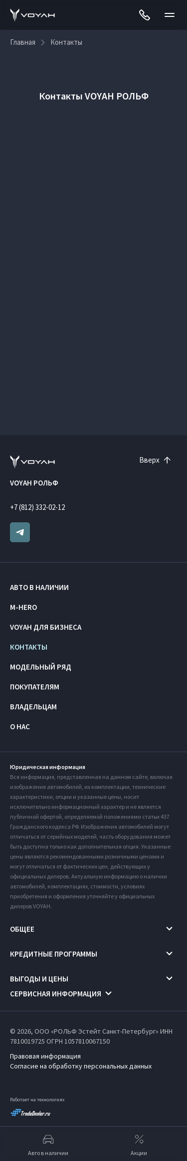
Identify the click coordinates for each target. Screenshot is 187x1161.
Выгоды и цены (39, 978)
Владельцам (33, 706)
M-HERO (23, 607)
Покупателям (34, 686)
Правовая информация (45, 1056)
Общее (22, 929)
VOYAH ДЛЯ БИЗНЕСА (45, 627)
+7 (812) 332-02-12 (37, 507)
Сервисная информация (55, 993)
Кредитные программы (53, 954)
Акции (139, 1144)
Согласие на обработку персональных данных (81, 1066)
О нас (20, 726)
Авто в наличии (39, 587)
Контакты (28, 647)
